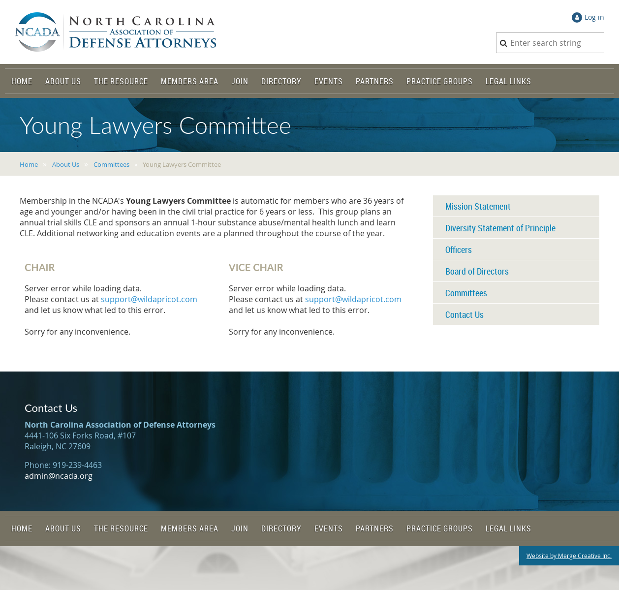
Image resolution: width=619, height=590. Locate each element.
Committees (111, 164)
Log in (594, 17)
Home (29, 164)
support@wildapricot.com (149, 299)
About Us (65, 164)
